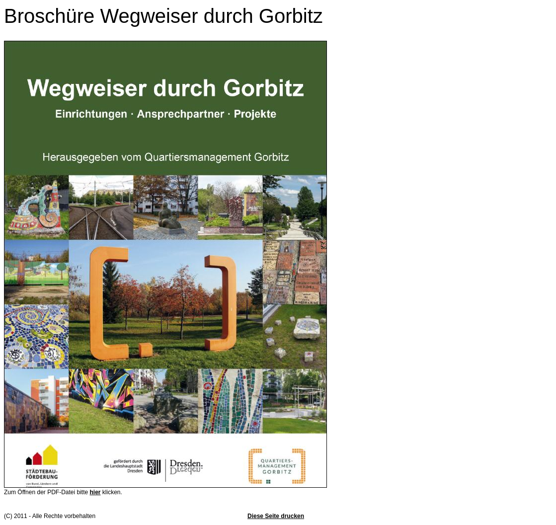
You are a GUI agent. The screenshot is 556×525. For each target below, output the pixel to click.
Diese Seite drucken (275, 516)
